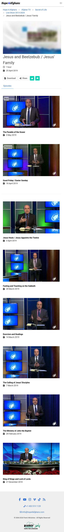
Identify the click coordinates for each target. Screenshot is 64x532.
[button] (61, 3)
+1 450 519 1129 (32, 506)
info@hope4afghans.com (32, 512)
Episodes (7, 86)
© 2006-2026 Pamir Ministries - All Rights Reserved (32, 518)
